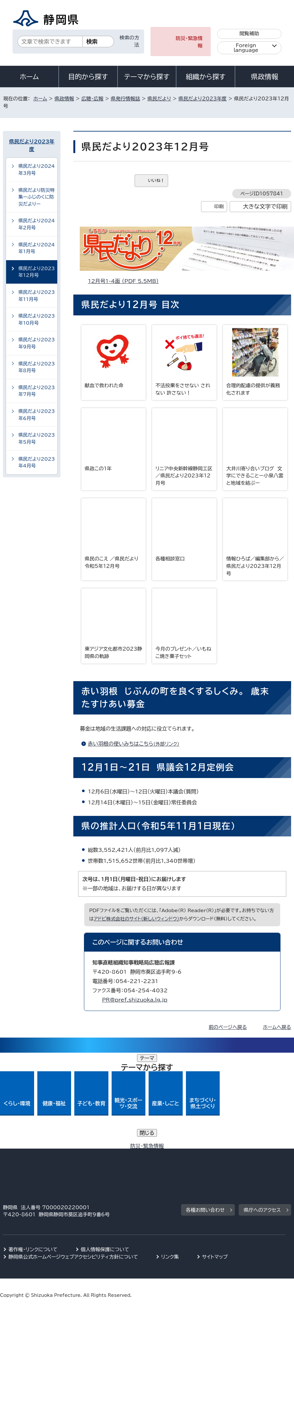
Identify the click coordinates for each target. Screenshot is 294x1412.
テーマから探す (147, 76)
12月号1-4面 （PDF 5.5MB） (126, 281)
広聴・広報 (92, 98)
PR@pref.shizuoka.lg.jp (134, 999)
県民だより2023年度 (203, 98)
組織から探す (205, 76)
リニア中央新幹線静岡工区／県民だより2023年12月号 (184, 447)
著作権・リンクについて (33, 1153)
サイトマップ (215, 1161)
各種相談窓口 (184, 529)
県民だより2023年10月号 (36, 319)
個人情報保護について (105, 1153)
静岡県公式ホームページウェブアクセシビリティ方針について (73, 1161)
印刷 (219, 206)
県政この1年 (113, 439)
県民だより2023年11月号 (36, 296)
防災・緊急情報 (189, 42)
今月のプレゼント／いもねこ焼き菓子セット (184, 623)
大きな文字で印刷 (265, 206)
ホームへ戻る (277, 1027)
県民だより (159, 98)
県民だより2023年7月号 (36, 391)
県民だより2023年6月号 (36, 415)
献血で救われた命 (113, 356)
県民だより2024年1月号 (36, 248)
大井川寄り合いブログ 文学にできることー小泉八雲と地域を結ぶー (255, 447)
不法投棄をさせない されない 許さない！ (184, 360)
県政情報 (264, 76)
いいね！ (156, 180)
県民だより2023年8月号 (36, 367)
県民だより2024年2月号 (36, 224)
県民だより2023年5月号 (36, 438)
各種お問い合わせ (205, 1114)
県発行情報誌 (125, 98)
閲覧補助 (249, 33)
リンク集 (170, 1161)
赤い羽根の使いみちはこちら (136, 743)
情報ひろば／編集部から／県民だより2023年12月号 (255, 537)
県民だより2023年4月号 (36, 462)
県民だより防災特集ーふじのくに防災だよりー (36, 197)
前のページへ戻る (228, 1027)
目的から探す (88, 76)
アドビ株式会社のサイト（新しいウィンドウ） (136, 918)
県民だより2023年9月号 (36, 343)
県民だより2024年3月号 (36, 169)
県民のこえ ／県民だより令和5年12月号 (113, 533)
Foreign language (246, 48)
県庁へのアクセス (261, 1114)
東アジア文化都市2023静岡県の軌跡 (113, 623)
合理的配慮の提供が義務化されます (255, 360)
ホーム (29, 76)
